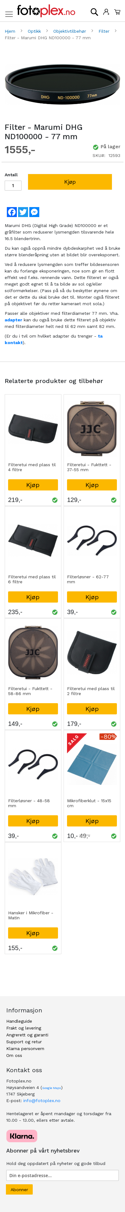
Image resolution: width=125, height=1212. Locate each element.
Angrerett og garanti (27, 1034)
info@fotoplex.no (41, 1100)
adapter (13, 319)
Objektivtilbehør (70, 31)
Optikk (35, 31)
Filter (105, 31)
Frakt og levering (23, 1027)
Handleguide (19, 1021)
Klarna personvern (25, 1048)
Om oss (14, 1055)
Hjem (11, 31)
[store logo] (46, 10)
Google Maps (51, 1088)
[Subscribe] (19, 1189)
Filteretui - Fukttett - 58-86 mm (30, 691)
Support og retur (24, 1041)
